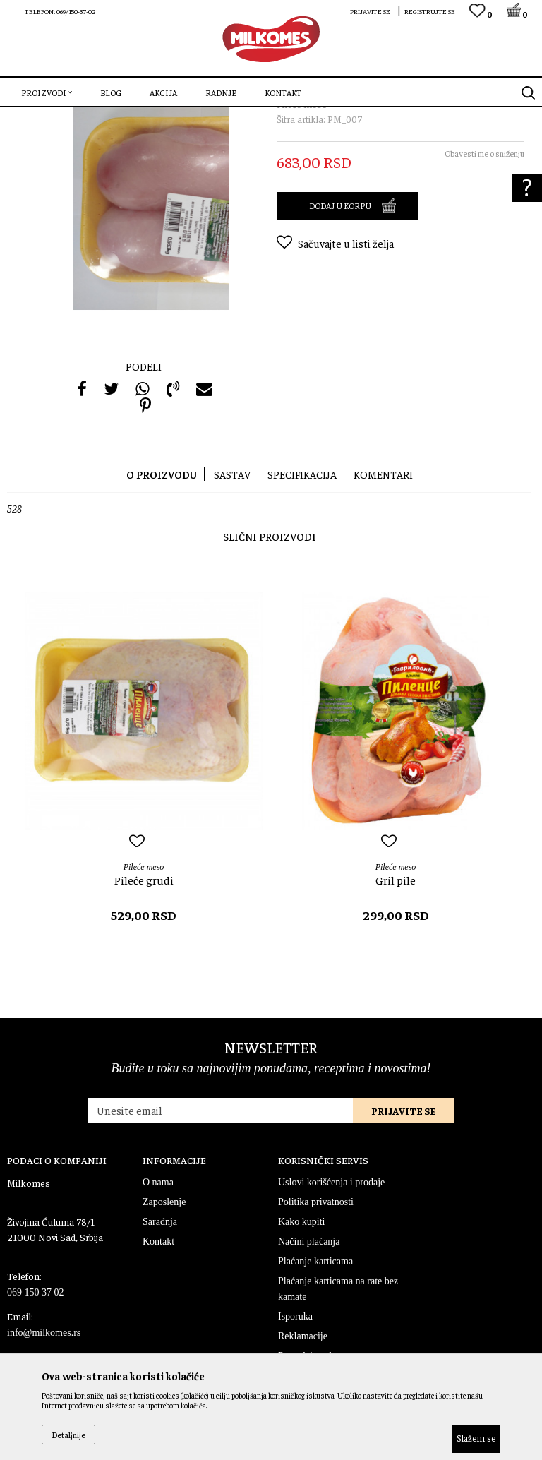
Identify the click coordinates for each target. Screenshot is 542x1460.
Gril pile (395, 987)
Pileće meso (167, 116)
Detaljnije (68, 1434)
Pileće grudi (144, 987)
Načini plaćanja (308, 1349)
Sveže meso (116, 116)
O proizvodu (161, 581)
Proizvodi (69, 116)
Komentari (383, 581)
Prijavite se (403, 1217)
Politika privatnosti (316, 1309)
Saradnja (160, 1329)
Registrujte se (429, 11)
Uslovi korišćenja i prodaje (331, 1289)
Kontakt (158, 1349)
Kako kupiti (301, 1329)
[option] (144, 889)
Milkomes (24, 116)
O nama (158, 1289)
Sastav (232, 581)
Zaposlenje (164, 1309)
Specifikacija (302, 581)
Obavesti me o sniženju (484, 260)
